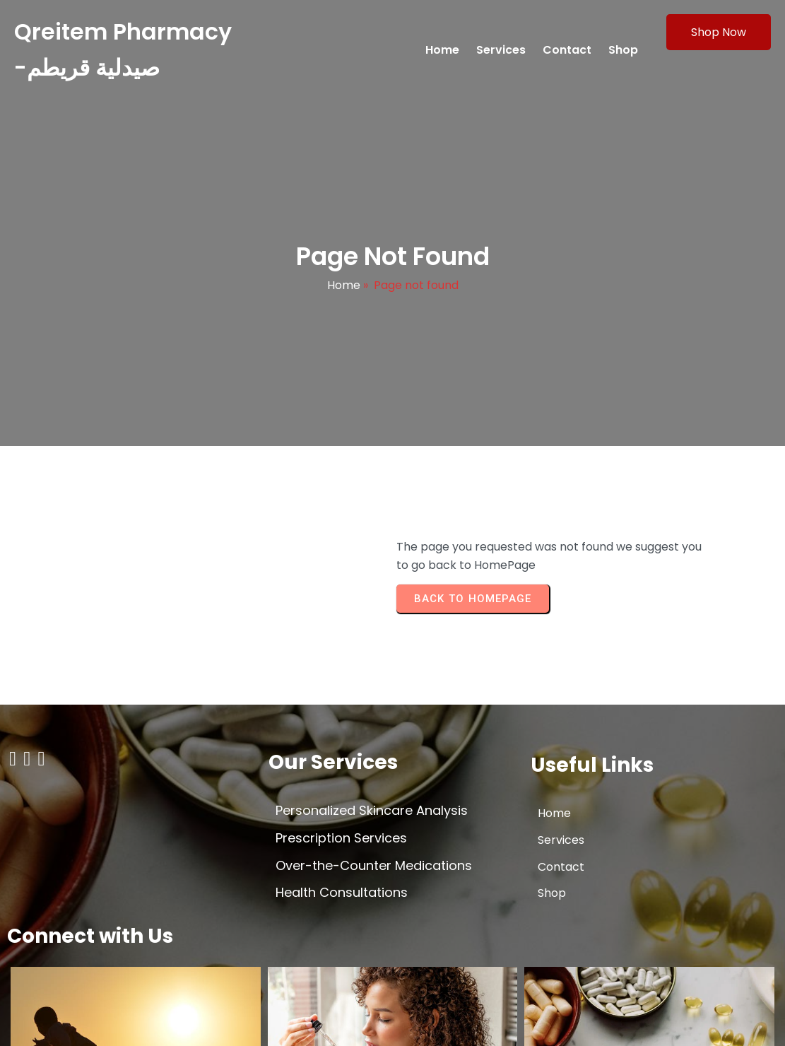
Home (343, 290)
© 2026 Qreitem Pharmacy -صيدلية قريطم (119, 1022)
